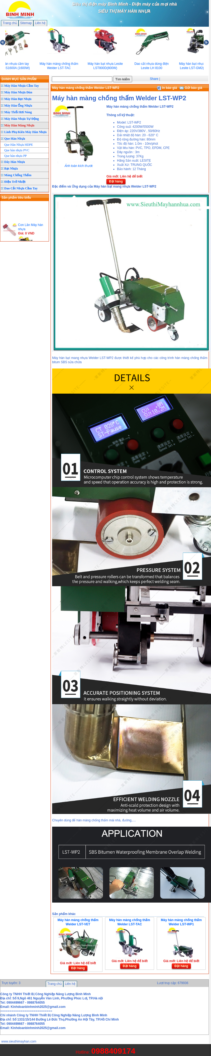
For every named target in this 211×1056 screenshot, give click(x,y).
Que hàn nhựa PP (15, 156)
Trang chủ (10, 23)
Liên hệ (40, 23)
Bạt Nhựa (11, 168)
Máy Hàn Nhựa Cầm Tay (21, 86)
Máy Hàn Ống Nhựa (18, 105)
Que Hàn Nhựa (14, 138)
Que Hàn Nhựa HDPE (18, 145)
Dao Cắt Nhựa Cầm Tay (21, 188)
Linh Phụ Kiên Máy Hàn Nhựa (25, 132)
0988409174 (113, 1050)
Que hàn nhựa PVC (16, 150)
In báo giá (167, 88)
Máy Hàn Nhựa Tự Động (21, 119)
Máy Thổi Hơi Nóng (18, 112)
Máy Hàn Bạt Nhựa (18, 99)
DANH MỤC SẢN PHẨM (19, 79)
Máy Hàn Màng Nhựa (19, 125)
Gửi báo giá (190, 88)
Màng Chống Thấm (17, 175)
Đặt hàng (116, 181)
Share (154, 79)
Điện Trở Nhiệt (15, 182)
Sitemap (26, 23)
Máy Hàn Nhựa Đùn (18, 92)
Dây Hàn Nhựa (14, 162)
